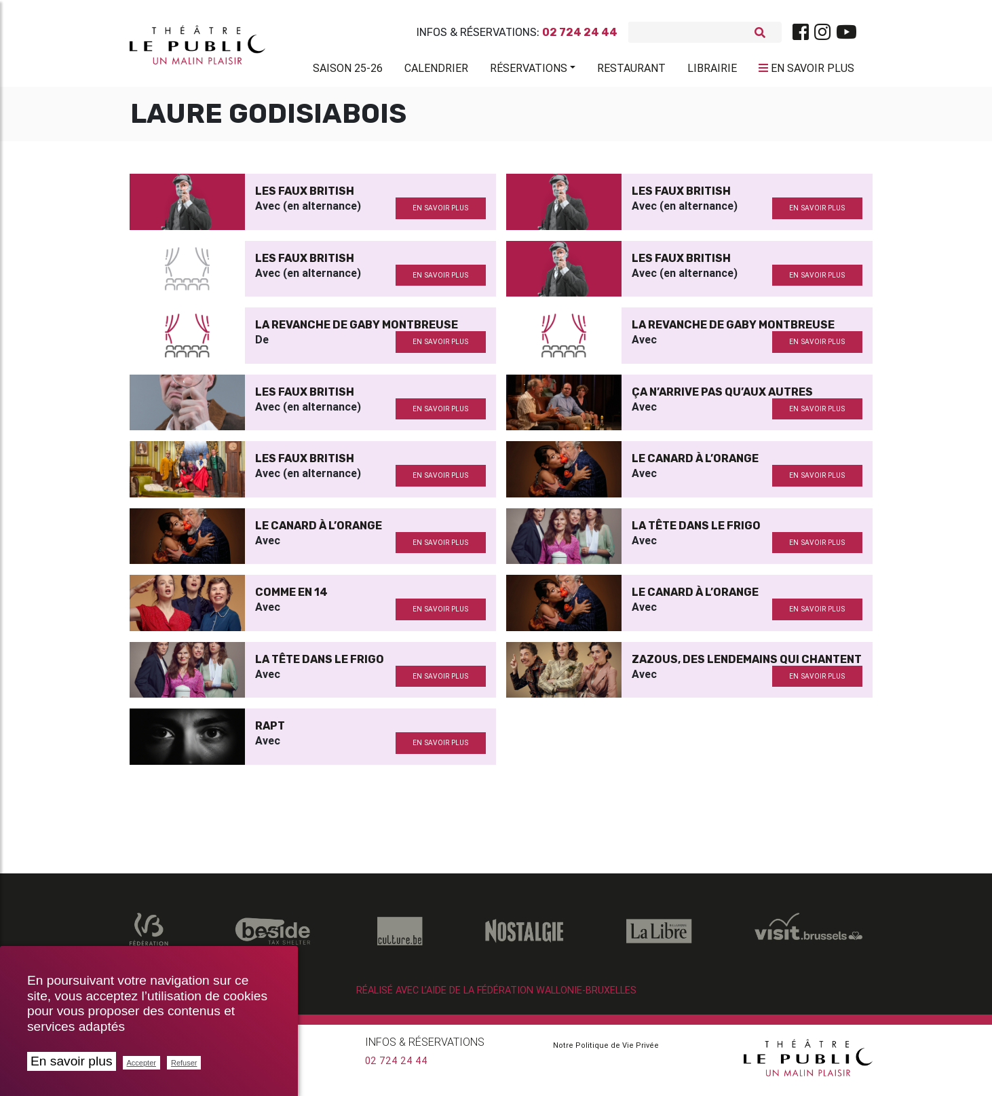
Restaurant (631, 70)
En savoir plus (72, 1061)
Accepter (141, 1063)
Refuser (184, 1063)
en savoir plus (440, 213)
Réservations (528, 70)
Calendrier (436, 70)
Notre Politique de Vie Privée (606, 1050)
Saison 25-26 (348, 70)
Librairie (712, 70)
